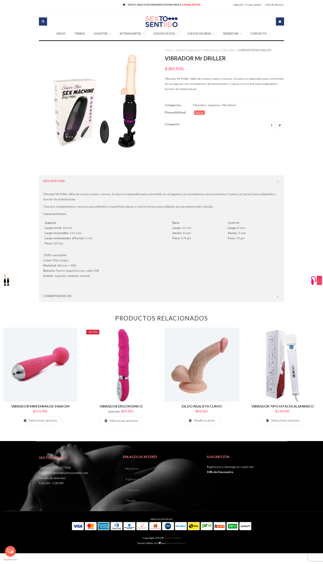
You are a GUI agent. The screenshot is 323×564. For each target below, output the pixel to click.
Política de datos (138, 495)
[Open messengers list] (10, 551)
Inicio (168, 50)
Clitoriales (228, 50)
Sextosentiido (172, 556)
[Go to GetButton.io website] (10, 559)
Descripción (54, 195)
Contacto (133, 506)
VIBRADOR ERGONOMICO (121, 420)
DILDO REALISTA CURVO (202, 420)
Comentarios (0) (57, 310)
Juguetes (194, 50)
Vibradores (211, 50)
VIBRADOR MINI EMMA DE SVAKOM (40, 420)
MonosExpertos (176, 561)
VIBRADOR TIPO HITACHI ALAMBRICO (282, 420)
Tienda (180, 50)
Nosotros (133, 483)
